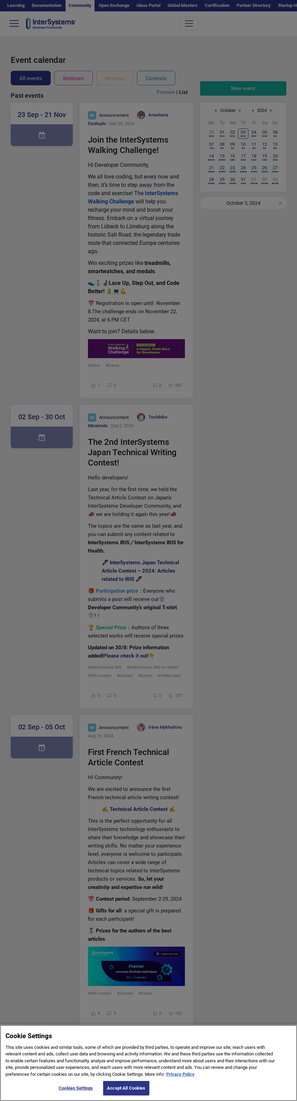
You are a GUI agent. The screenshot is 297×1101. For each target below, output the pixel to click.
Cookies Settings (76, 1093)
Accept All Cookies (126, 1093)
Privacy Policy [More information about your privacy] (180, 1079)
